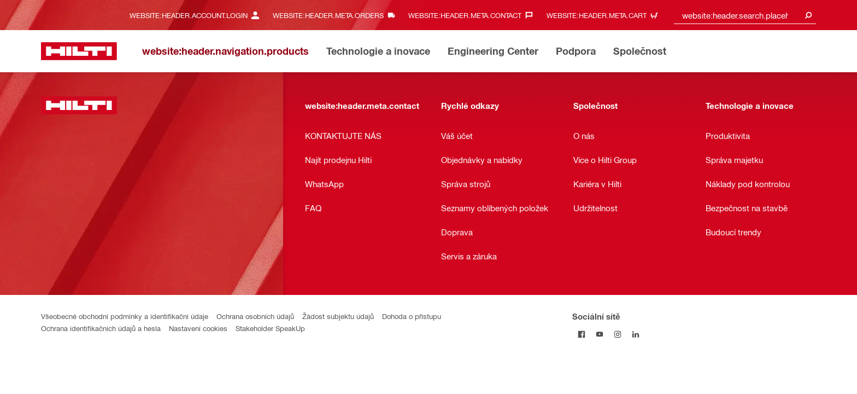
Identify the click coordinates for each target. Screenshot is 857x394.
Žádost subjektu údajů (338, 316)
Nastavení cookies (198, 328)
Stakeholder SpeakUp (270, 328)
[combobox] (745, 15)
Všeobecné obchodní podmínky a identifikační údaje (124, 316)
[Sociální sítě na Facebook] (581, 334)
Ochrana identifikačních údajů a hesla (101, 328)
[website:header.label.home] (79, 51)
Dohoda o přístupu (411, 316)
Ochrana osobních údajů (255, 316)
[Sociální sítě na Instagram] (617, 334)
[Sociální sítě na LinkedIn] (635, 334)
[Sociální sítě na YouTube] (599, 334)
